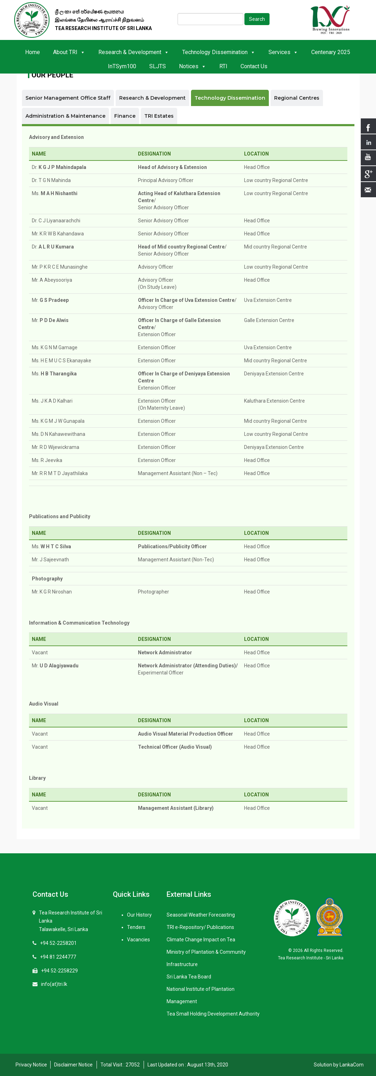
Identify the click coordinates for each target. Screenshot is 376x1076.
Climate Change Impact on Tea (201, 939)
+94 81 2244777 (58, 957)
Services (283, 52)
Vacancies (138, 939)
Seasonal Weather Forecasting (201, 915)
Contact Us (254, 66)
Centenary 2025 (330, 52)
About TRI (69, 52)
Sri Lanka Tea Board (189, 976)
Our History (139, 915)
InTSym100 (122, 66)
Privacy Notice (31, 1065)
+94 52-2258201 (58, 943)
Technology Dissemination (218, 52)
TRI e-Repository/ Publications (200, 927)
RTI (223, 66)
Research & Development (133, 52)
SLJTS (157, 66)
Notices (192, 66)
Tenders (136, 927)
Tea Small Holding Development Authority (213, 1014)
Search (257, 19)
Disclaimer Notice (73, 1065)
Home (32, 52)
